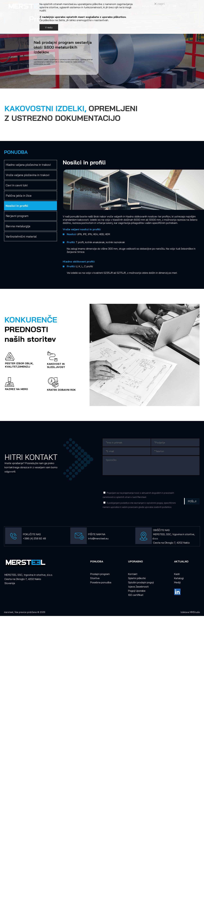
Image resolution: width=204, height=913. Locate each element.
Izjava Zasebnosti (138, 586)
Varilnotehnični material (21, 236)
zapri (159, 4)
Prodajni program (100, 574)
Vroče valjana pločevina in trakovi (27, 175)
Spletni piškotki (137, 578)
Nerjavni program (17, 216)
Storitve (95, 578)
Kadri (177, 574)
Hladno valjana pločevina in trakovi (28, 165)
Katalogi (179, 578)
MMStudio (195, 612)
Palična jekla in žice (18, 195)
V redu (48, 27)
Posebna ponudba (100, 582)
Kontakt (132, 574)
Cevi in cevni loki (17, 185)
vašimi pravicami (130, 507)
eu (107, 538)
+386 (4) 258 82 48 (34, 538)
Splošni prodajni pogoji (141, 582)
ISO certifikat (135, 594)
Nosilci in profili (17, 206)
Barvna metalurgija (18, 226)
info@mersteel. (97, 538)
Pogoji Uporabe (136, 590)
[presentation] (127, 483)
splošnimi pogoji (155, 503)
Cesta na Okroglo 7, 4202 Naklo (171, 542)
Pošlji (192, 501)
